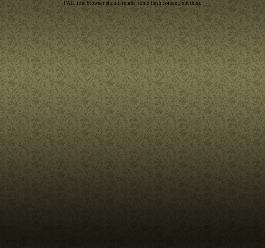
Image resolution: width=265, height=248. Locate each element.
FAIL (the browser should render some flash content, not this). (133, 3)
